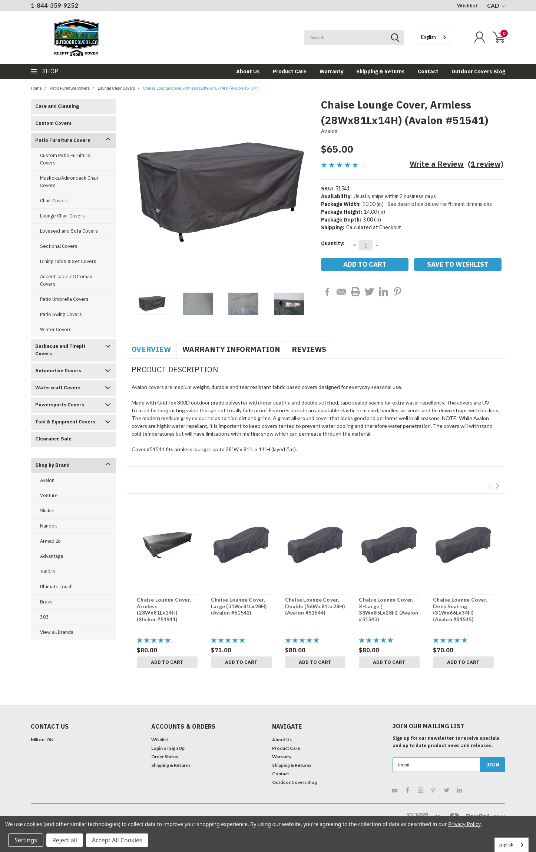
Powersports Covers (59, 405)
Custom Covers (53, 123)
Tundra (47, 571)
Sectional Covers (58, 246)
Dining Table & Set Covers (68, 261)
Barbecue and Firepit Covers (60, 350)
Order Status (164, 756)
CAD (496, 5)
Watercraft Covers (57, 388)
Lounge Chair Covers (116, 88)
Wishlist (467, 5)
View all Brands (56, 632)
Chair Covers (54, 200)
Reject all (64, 840)
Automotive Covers (58, 370)
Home (36, 88)
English (428, 37)
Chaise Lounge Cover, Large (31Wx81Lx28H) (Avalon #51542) (239, 606)
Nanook (48, 526)
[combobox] (434, 37)
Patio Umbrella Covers (64, 299)
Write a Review (437, 164)
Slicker (47, 510)
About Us (248, 71)
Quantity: (332, 243)
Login (157, 748)
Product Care (290, 71)
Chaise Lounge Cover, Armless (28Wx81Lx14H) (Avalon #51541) (201, 88)
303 (44, 617)
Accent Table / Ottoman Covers (66, 280)
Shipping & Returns (380, 71)
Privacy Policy (464, 824)
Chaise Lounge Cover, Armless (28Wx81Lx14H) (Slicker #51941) (164, 609)
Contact (428, 71)
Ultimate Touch (56, 586)
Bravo (46, 602)
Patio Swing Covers (61, 314)
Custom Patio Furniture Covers (65, 159)
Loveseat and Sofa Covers (69, 231)
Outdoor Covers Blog (478, 71)
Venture (49, 495)
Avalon (47, 480)
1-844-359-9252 (54, 5)
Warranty (331, 71)
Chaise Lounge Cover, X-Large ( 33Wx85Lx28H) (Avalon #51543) (388, 609)
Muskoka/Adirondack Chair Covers (69, 182)
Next (497, 485)
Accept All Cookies (117, 840)
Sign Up (177, 748)
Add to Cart (167, 662)
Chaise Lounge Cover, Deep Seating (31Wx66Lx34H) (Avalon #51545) (460, 609)
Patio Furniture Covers (70, 88)
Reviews (309, 349)
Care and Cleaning (57, 106)
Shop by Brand (52, 465)
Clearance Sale (53, 439)
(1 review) (485, 164)
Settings (25, 840)
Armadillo (50, 541)
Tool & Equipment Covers (65, 422)
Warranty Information (231, 349)
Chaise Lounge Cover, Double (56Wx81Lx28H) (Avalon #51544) (315, 606)
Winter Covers (56, 329)
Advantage (51, 556)
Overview (151, 349)
